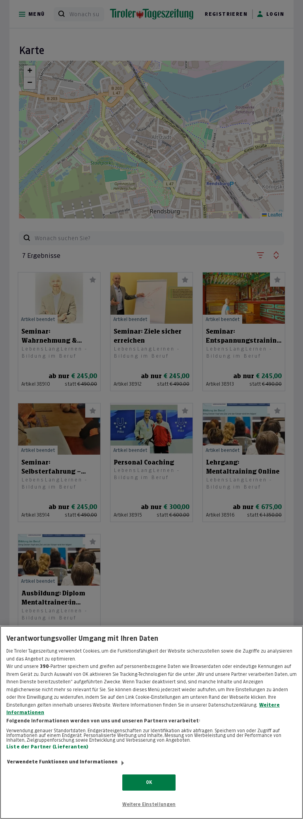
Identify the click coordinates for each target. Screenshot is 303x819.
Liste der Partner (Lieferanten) (47, 755)
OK (149, 790)
